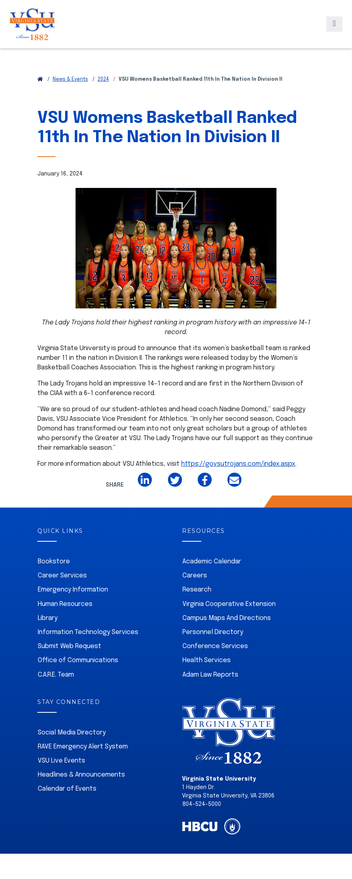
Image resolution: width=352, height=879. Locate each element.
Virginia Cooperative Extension (229, 604)
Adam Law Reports (210, 674)
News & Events (70, 79)
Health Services (206, 660)
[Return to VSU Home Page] (40, 79)
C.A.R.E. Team (56, 674)
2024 (103, 79)
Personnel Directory (212, 632)
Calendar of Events (67, 788)
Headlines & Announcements (81, 774)
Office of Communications (78, 660)
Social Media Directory (72, 732)
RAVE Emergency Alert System (83, 746)
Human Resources (65, 604)
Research (196, 589)
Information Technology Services (88, 632)
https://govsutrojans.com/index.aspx (238, 464)
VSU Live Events (61, 760)
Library (47, 618)
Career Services (62, 575)
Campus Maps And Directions (226, 618)
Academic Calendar (211, 561)
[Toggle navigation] (334, 33)
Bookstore (54, 561)
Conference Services (215, 646)
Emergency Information (73, 589)
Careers (194, 575)
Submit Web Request (69, 646)
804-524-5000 (201, 804)
